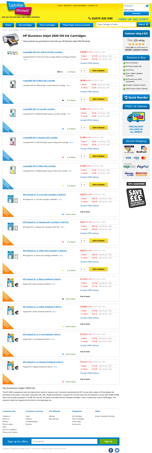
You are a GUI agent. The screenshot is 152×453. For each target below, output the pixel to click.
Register (68, 6)
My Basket (128, 6)
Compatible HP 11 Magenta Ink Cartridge (40, 137)
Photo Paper (76, 421)
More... (26, 59)
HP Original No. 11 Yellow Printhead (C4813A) (42, 307)
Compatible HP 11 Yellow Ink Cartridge (39, 166)
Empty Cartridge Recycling (104, 416)
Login (59, 6)
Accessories (76, 424)
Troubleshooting (31, 421)
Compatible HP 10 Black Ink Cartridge (39, 80)
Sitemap (52, 416)
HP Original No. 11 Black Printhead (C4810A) (42, 279)
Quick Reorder (79, 6)
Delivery (5, 421)
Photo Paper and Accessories (76, 25)
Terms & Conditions (10, 429)
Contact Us (92, 6)
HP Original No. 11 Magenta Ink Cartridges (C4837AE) (46, 222)
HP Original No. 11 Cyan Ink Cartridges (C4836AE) (44, 194)
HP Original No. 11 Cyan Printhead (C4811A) (41, 334)
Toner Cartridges (47, 25)
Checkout (136, 13)
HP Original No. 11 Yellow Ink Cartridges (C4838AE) (45, 251)
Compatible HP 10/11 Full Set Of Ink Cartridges (43, 52)
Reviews (29, 424)
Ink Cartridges (25, 25)
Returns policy (8, 424)
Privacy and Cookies (10, 432)
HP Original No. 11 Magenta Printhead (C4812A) (43, 362)
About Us (6, 419)
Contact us (6, 416)
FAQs (5, 427)
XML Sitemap (54, 419)
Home (8, 25)
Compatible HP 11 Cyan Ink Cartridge (39, 109)
